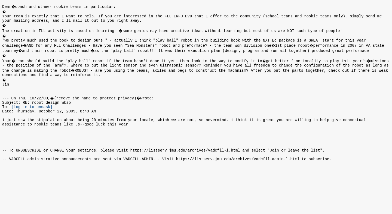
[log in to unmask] (32, 114)
